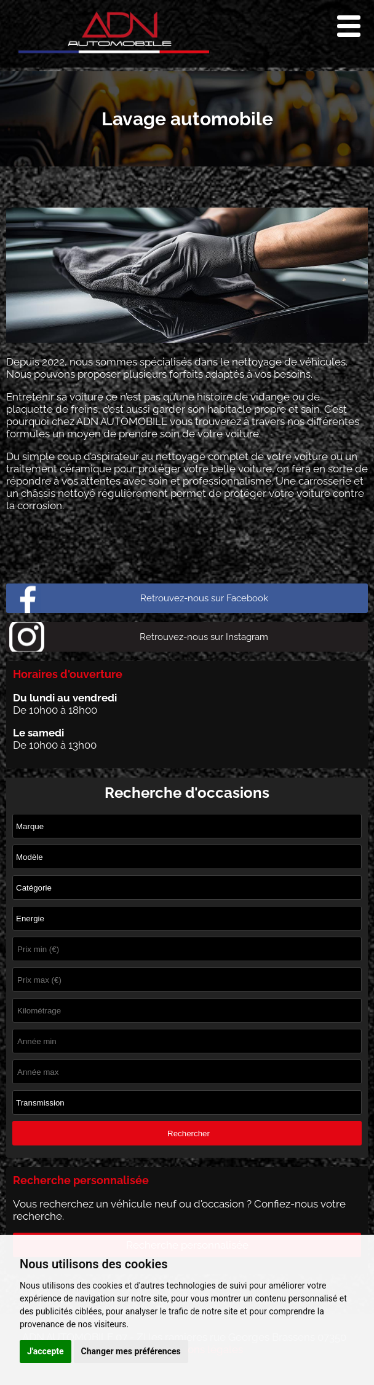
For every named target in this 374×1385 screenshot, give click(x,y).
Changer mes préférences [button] (131, 1351)
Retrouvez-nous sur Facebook (204, 598)
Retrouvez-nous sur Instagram (204, 636)
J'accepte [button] (45, 1351)
